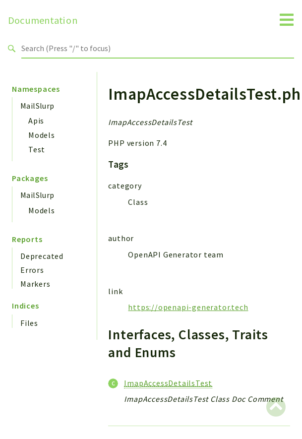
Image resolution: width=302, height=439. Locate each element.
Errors (32, 270)
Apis (36, 120)
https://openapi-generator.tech (188, 307)
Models (41, 135)
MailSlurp (37, 106)
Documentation (43, 20)
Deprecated (41, 256)
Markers (35, 284)
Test (36, 149)
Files (29, 323)
